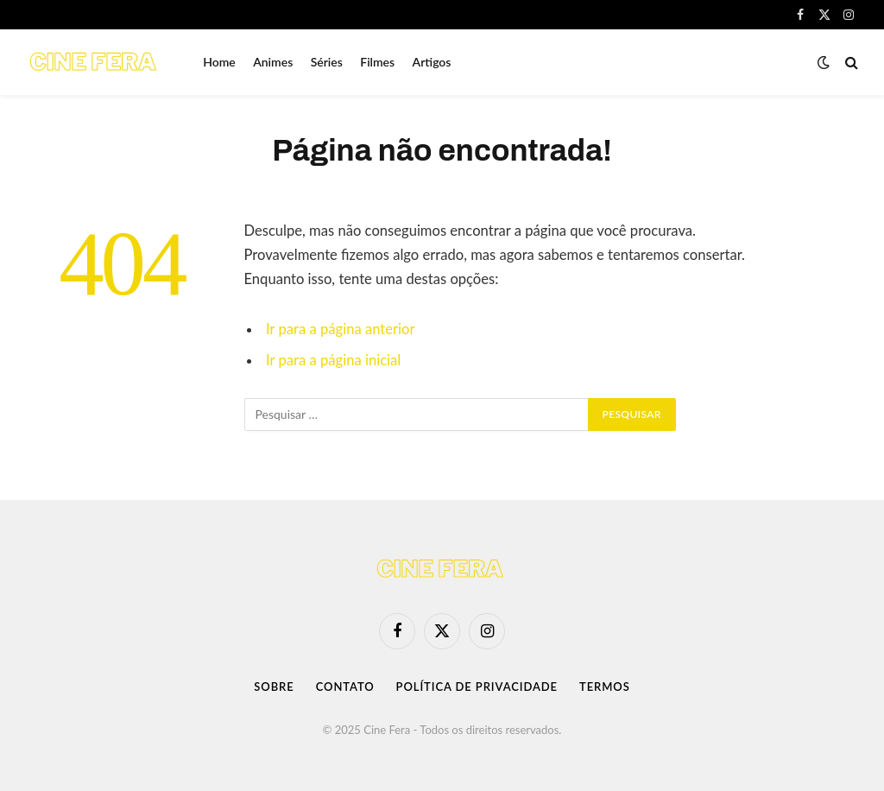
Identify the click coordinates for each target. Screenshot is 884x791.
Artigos (432, 61)
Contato (345, 686)
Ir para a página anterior (340, 329)
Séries (327, 61)
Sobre (274, 686)
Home (219, 61)
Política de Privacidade (477, 686)
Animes (273, 61)
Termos (604, 686)
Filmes (377, 61)
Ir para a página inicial (333, 360)
